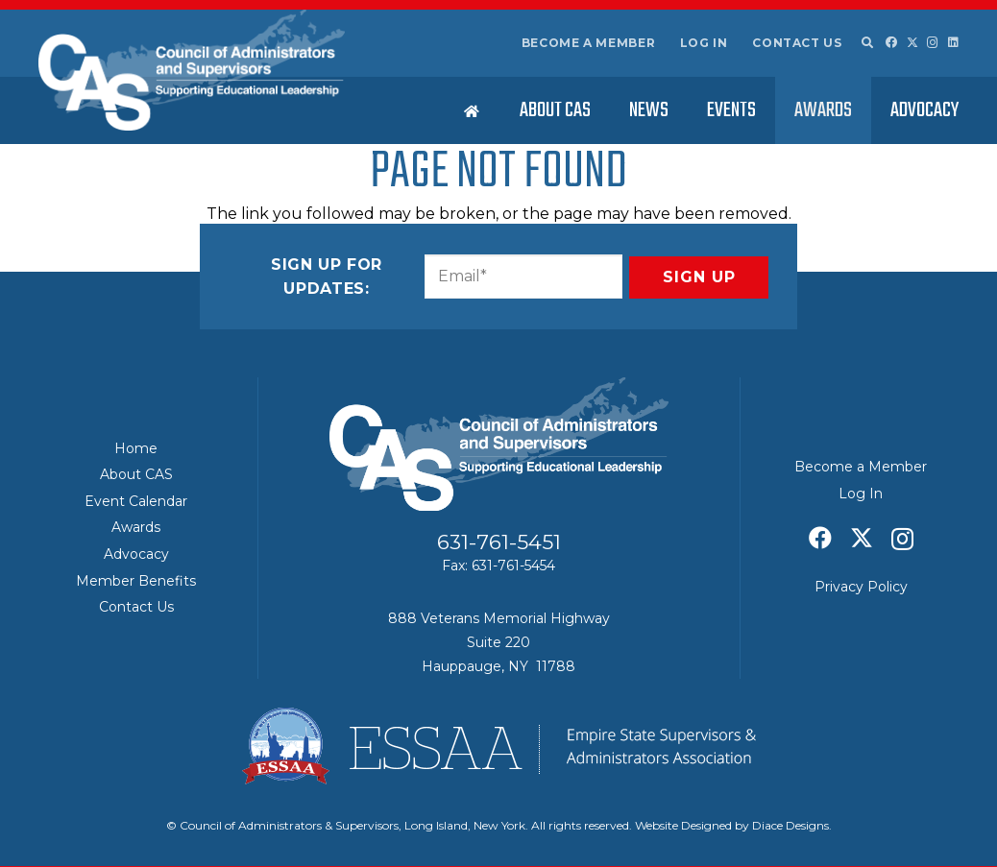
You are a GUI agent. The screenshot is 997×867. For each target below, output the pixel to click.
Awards (135, 527)
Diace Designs (790, 825)
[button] (866, 43)
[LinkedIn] (953, 42)
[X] (912, 42)
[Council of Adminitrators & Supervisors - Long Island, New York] (191, 70)
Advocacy (136, 554)
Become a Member (589, 43)
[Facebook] (891, 42)
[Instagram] (932, 42)
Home (136, 448)
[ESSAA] (498, 746)
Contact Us (796, 43)
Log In (704, 43)
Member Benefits (136, 581)
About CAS (136, 474)
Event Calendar (136, 501)
